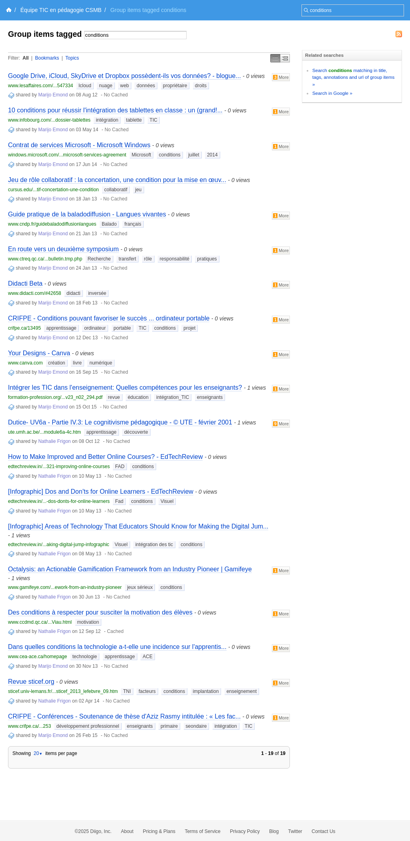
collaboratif (115, 189)
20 (38, 753)
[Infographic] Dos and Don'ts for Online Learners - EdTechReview (100, 491)
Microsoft (141, 155)
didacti (73, 293)
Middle (285, 58)
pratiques (207, 259)
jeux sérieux (140, 587)
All (25, 58)
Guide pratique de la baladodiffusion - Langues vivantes (87, 214)
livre (77, 363)
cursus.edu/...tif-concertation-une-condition (53, 189)
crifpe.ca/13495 (24, 328)
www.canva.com (25, 363)
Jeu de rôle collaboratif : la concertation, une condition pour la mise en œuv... (117, 179)
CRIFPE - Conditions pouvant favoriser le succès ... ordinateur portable (108, 318)
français (133, 224)
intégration (107, 120)
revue (114, 397)
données (146, 85)
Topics (72, 58)
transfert (127, 259)
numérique (100, 363)
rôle (148, 259)
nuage (105, 85)
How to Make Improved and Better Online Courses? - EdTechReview (105, 456)
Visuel (167, 501)
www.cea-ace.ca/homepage (37, 656)
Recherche (99, 259)
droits (201, 85)
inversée (97, 293)
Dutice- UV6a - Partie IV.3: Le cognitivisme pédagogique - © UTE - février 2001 (120, 422)
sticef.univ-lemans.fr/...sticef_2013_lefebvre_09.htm (63, 691)
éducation (138, 397)
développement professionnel (87, 726)
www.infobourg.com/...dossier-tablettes (49, 120)
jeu (138, 189)
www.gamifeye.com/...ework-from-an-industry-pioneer (65, 587)
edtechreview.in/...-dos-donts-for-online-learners (59, 501)
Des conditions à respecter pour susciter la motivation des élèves (100, 612)
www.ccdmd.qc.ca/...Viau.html (40, 622)
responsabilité (174, 259)
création (56, 363)
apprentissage (61, 328)
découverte (136, 432)
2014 (212, 155)
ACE (148, 656)
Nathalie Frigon (54, 441)
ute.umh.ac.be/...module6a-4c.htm (44, 432)
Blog (274, 831)
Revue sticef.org (31, 681)
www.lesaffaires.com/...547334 (40, 85)
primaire (169, 726)
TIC (153, 120)
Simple (275, 58)
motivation (88, 622)
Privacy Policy (245, 831)
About (127, 831)
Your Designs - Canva (39, 353)
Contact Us (323, 831)
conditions (170, 155)
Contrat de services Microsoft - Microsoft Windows (79, 145)
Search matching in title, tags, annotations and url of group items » (353, 77)
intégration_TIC (172, 397)
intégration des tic (154, 544)
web (124, 85)
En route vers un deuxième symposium (63, 249)
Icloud (84, 85)
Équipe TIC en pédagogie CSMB (61, 10)
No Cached (116, 95)
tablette (134, 120)
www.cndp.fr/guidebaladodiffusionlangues (52, 224)
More (281, 77)
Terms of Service (202, 831)
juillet (193, 155)
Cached (115, 631)
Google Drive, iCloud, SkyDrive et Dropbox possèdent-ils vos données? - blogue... (124, 75)
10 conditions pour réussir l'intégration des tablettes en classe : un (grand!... (115, 110)
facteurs (147, 691)
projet (189, 328)
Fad (119, 501)
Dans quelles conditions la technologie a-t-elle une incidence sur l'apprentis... (117, 646)
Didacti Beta (25, 283)
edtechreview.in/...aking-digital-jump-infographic (58, 544)
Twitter (295, 831)
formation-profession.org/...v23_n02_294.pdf (55, 397)
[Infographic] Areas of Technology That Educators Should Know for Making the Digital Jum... (138, 526)
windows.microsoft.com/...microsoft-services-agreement (67, 155)
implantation (206, 691)
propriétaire (175, 85)
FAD (119, 466)
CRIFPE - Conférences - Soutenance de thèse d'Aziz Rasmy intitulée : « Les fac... (124, 716)
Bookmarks (47, 58)
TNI (127, 691)
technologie (84, 656)
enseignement (242, 691)
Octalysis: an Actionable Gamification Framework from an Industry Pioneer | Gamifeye (130, 569)
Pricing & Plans (159, 831)
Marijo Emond (53, 95)
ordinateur (95, 328)
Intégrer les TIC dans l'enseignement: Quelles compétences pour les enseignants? (125, 387)
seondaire (196, 726)
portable (122, 328)
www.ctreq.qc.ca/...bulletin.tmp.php (45, 259)
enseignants (210, 397)
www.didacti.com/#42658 (34, 293)
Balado (109, 224)
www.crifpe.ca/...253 (29, 726)
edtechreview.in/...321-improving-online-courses (59, 466)
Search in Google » (332, 93)
